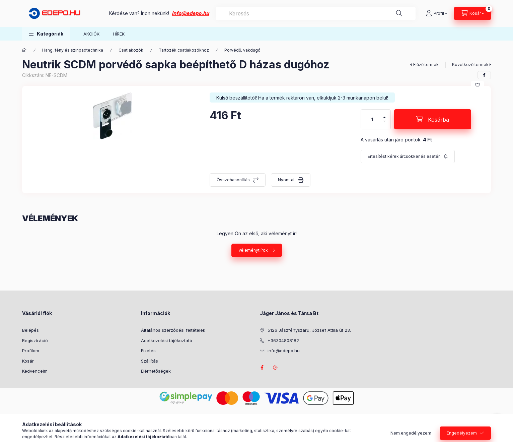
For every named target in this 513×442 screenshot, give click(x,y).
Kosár (28, 361)
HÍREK (119, 34)
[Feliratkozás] (408, 156)
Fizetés (148, 350)
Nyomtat (286, 179)
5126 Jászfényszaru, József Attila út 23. (309, 330)
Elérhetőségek (156, 371)
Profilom (30, 350)
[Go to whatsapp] (497, 422)
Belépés (30, 330)
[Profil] (436, 13)
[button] (46, 34)
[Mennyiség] (372, 119)
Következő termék (470, 64)
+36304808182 (283, 340)
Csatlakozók (131, 50)
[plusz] (384, 114)
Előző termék (426, 64)
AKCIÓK (91, 34)
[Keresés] (399, 13)
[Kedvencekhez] (477, 85)
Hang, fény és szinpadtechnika (72, 50)
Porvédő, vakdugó (242, 50)
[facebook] (484, 75)
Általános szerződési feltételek (173, 330)
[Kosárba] (432, 119)
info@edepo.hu (190, 13)
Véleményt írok (253, 250)
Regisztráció (35, 340)
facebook (262, 367)
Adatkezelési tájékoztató (166, 340)
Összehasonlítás (233, 179)
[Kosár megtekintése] (472, 13)
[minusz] (384, 124)
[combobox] (316, 13)
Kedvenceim (35, 371)
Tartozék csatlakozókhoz (184, 50)
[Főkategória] (24, 50)
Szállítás (149, 361)
